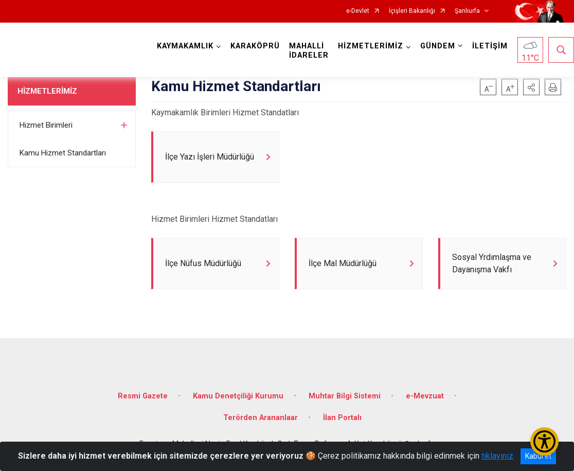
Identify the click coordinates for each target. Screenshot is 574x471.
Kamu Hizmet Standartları (63, 153)
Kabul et (538, 456)
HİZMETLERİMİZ (47, 91)
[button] (531, 87)
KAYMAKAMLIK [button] (185, 46)
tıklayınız (497, 456)
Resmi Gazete (143, 396)
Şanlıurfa (467, 11)
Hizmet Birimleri (46, 125)
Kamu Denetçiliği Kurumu (238, 396)
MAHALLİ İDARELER (309, 51)
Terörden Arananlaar (260, 417)
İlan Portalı (342, 417)
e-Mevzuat (425, 396)
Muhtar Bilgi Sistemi (345, 396)
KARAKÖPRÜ (255, 46)
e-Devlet (357, 11)
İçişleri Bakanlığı (412, 11)
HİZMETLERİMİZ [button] (370, 46)
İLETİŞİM (490, 46)
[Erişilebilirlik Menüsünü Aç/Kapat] (544, 441)
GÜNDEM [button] (437, 46)
